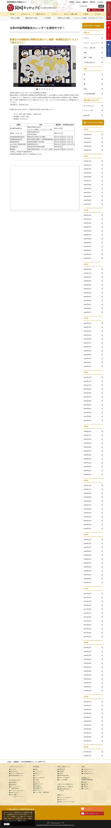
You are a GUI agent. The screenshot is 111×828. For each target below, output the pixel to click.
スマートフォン (55, 823)
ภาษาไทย (100, 2)
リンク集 (13, 769)
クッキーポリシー (9, 820)
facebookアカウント (88, 769)
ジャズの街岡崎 (63, 779)
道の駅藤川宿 (14, 146)
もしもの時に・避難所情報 (42, 792)
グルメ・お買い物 (39, 777)
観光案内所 (38, 786)
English (78, 2)
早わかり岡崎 (15, 18)
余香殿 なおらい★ (16, 133)
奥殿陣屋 (12, 149)
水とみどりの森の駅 (64, 777)
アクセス (37, 781)
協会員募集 (14, 782)
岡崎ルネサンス (63, 799)
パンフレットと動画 (79, 18)
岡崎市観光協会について (17, 775)
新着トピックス (39, 784)
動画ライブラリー (15, 792)
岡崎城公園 (62, 769)
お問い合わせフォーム (91, 813)
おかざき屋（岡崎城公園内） (18, 144)
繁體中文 (85, 2)
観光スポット (38, 773)
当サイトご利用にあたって (18, 773)
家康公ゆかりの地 (31, 18)
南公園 (61, 773)
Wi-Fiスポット (38, 790)
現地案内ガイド (39, 788)
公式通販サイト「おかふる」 (108, 48)
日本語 (72, 2)
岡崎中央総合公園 (63, 775)
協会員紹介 (14, 784)
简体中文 (92, 2)
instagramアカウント (88, 773)
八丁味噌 (47, 18)
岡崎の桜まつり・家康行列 (66, 786)
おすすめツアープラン (96, 18)
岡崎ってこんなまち (109, 30)
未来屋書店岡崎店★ (16, 128)
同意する (6, 824)
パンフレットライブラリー (18, 790)
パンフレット (89, 808)
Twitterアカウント (87, 771)
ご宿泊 (36, 779)
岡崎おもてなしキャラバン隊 (66, 801)
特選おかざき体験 (63, 18)
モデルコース (38, 771)
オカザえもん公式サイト (65, 797)
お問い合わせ (14, 771)
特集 (36, 769)
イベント (37, 775)
